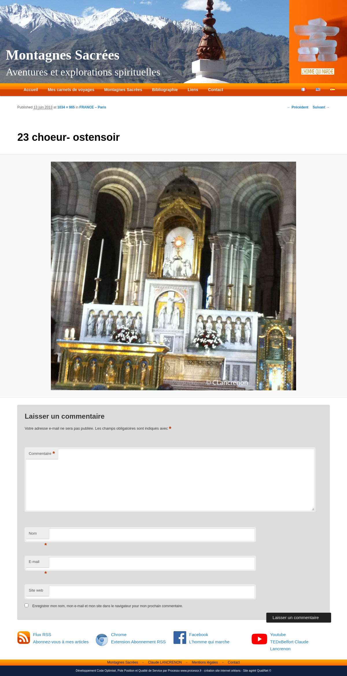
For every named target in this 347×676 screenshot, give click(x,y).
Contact (215, 89)
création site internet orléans (222, 670)
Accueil (30, 89)
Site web (36, 590)
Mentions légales (205, 662)
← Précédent (297, 107)
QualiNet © (264, 670)
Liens (193, 89)
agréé (252, 670)
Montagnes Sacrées (62, 54)
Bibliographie (165, 89)
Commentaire (42, 454)
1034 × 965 (66, 107)
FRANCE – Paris (93, 107)
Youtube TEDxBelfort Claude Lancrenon (289, 641)
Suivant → (321, 107)
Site (245, 670)
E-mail (38, 563)
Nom (38, 535)
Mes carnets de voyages (71, 89)
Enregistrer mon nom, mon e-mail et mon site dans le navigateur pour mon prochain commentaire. (107, 606)
